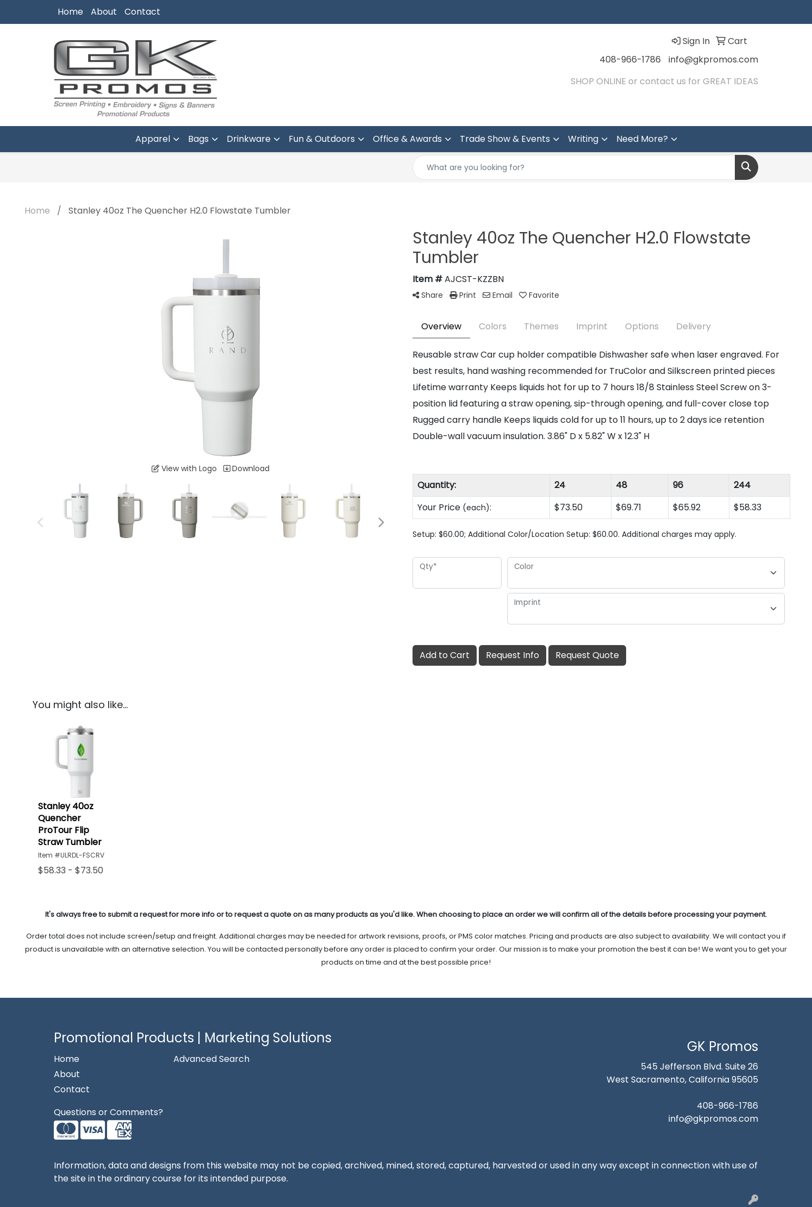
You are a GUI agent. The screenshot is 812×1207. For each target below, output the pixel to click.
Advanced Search (211, 1059)
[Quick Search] (574, 167)
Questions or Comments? (108, 1112)
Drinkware (249, 139)
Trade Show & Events (505, 139)
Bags (198, 139)
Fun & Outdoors (322, 139)
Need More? (642, 139)
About (104, 11)
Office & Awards (407, 139)
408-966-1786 (630, 59)
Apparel (152, 139)
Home (70, 11)
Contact (142, 11)
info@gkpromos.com (713, 59)
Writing (583, 139)
